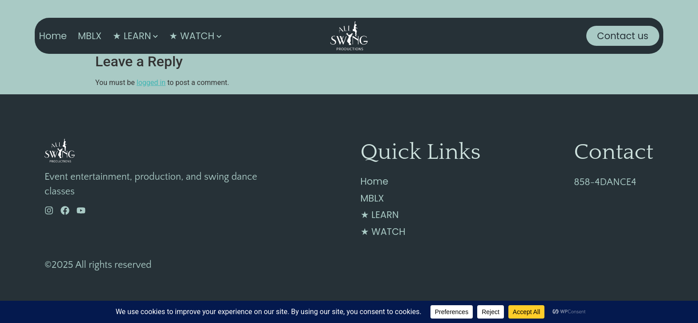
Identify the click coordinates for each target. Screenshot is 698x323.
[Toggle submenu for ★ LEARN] (154, 35)
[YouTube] (81, 210)
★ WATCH (191, 35)
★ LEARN (132, 35)
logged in (151, 82)
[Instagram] (49, 210)
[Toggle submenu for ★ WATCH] (218, 35)
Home (53, 35)
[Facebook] (65, 210)
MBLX (89, 35)
